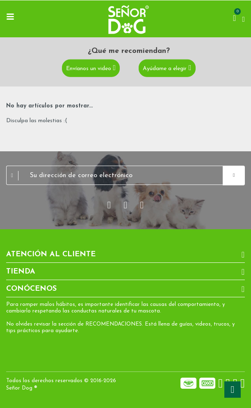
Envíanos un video (88, 69)
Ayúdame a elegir (165, 69)
